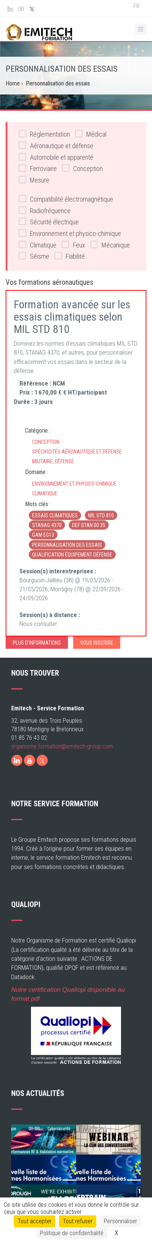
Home (13, 83)
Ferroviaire (38, 168)
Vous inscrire (96, 643)
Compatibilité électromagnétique (66, 198)
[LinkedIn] (16, 776)
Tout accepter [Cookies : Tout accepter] (35, 1221)
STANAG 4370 (47, 525)
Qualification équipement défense (72, 555)
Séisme (34, 256)
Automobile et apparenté (56, 157)
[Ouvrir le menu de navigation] (140, 29)
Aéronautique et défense (56, 145)
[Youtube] (29, 776)
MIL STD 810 (101, 515)
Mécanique (110, 244)
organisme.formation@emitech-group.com (62, 762)
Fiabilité (70, 256)
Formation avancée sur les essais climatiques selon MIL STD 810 (72, 317)
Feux (73, 244)
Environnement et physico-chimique (70, 233)
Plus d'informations (37, 643)
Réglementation (44, 134)
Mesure (34, 179)
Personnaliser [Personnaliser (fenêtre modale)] (120, 1221)
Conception (82, 168)
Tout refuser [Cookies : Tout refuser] (78, 1221)
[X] (42, 776)
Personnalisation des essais (67, 545)
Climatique (37, 244)
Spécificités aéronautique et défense (77, 452)
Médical (90, 134)
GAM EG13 (43, 535)
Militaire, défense (53, 461)
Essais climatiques (55, 515)
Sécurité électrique (49, 221)
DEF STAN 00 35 (88, 525)
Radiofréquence (45, 210)
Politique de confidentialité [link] (71, 1233)
